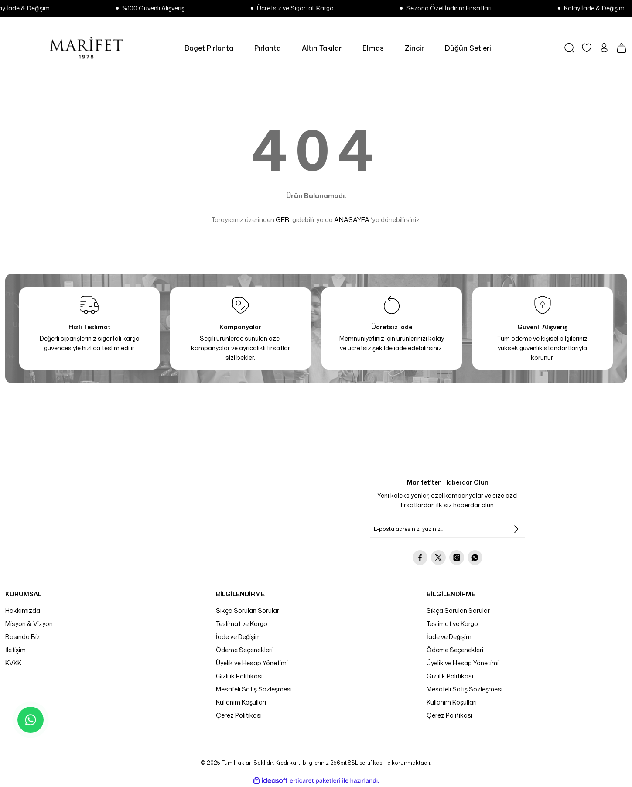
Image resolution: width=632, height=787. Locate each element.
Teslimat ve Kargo (241, 623)
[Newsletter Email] (447, 529)
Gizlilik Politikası (239, 676)
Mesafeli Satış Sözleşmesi (254, 689)
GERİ (283, 219)
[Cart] (621, 48)
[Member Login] (604, 47)
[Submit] (516, 529)
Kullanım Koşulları (241, 702)
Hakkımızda (22, 610)
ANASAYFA (351, 219)
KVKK (13, 663)
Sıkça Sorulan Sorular (247, 610)
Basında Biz (22, 637)
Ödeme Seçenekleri (244, 650)
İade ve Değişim (238, 637)
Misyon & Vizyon (29, 623)
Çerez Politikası (239, 715)
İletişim (15, 650)
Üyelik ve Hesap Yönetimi (252, 663)
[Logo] (86, 48)
